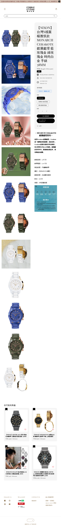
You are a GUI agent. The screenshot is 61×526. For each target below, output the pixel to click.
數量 (38, 108)
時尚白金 (41, 98)
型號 (38, 95)
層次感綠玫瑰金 (43, 105)
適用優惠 (39, 87)
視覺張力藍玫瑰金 (43, 101)
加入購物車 (46, 116)
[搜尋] (54, 16)
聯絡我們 (34, 500)
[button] (5, 9)
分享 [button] (39, 126)
